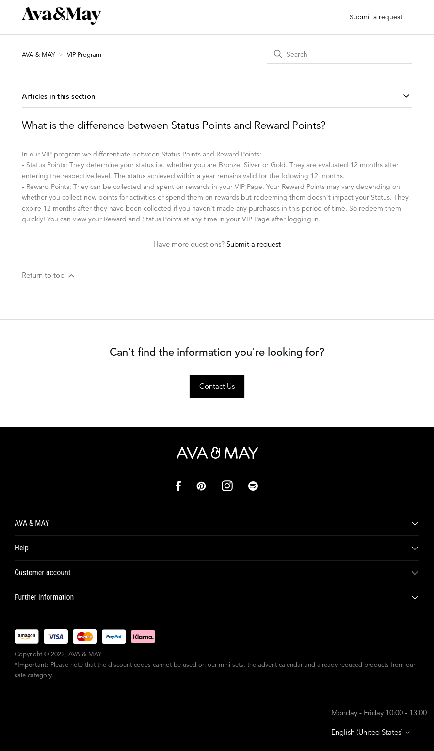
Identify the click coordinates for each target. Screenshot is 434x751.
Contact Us (217, 386)
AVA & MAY (39, 54)
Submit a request (376, 17)
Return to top (49, 275)
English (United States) (371, 732)
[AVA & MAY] (217, 453)
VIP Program (84, 54)
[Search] (339, 54)
